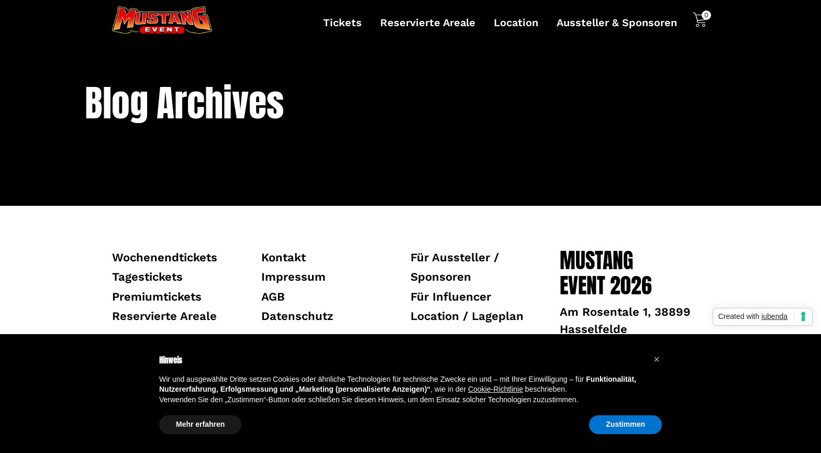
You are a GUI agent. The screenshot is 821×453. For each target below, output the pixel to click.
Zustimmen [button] (625, 424)
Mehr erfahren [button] (200, 424)
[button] (656, 359)
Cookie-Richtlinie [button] (495, 389)
